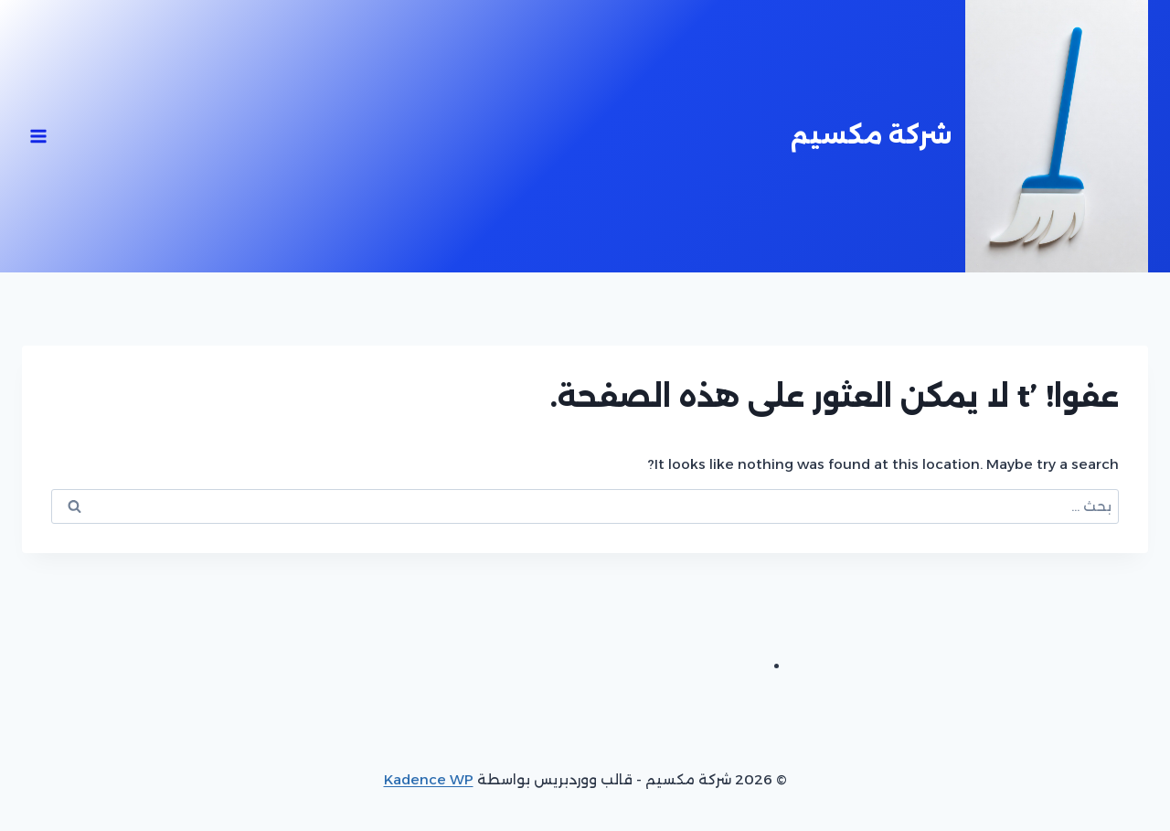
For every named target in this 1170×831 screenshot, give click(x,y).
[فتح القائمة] (39, 136)
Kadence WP (428, 779)
